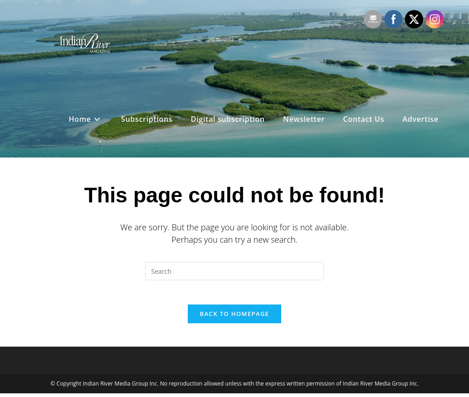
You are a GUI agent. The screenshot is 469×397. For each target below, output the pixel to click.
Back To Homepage (234, 317)
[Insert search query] (234, 271)
